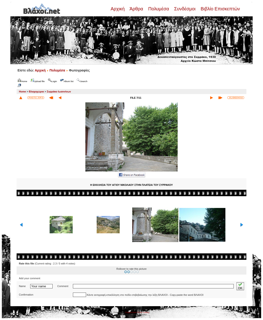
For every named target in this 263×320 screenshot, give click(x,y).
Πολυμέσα (158, 8)
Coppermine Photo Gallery (137, 312)
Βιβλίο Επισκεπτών (219, 8)
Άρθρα (136, 8)
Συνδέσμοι (185, 8)
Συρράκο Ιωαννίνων (59, 91)
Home (22, 91)
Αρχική (118, 8)
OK (240, 286)
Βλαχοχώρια (36, 91)
